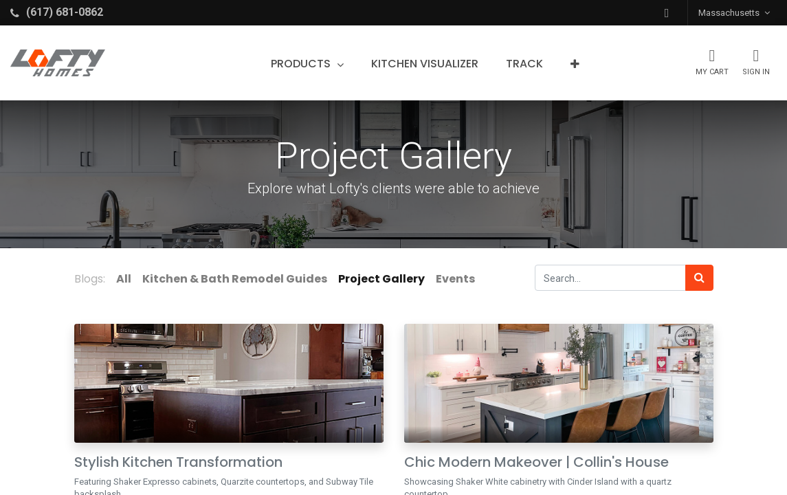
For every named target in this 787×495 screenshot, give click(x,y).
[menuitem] (424, 64)
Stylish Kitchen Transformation (178, 462)
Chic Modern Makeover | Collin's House (536, 462)
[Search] (699, 278)
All (123, 279)
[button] (666, 12)
